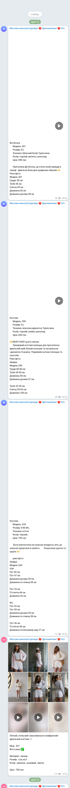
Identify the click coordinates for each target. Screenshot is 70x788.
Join (53, 4)
